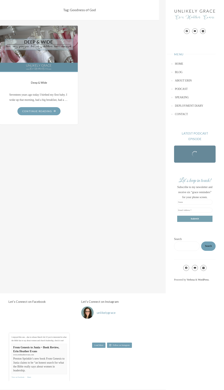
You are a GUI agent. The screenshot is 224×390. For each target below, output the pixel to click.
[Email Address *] (194, 210)
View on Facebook (18, 377)
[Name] (194, 202)
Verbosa (190, 280)
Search (178, 239)
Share (29, 377)
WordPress (203, 280)
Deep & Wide (39, 82)
